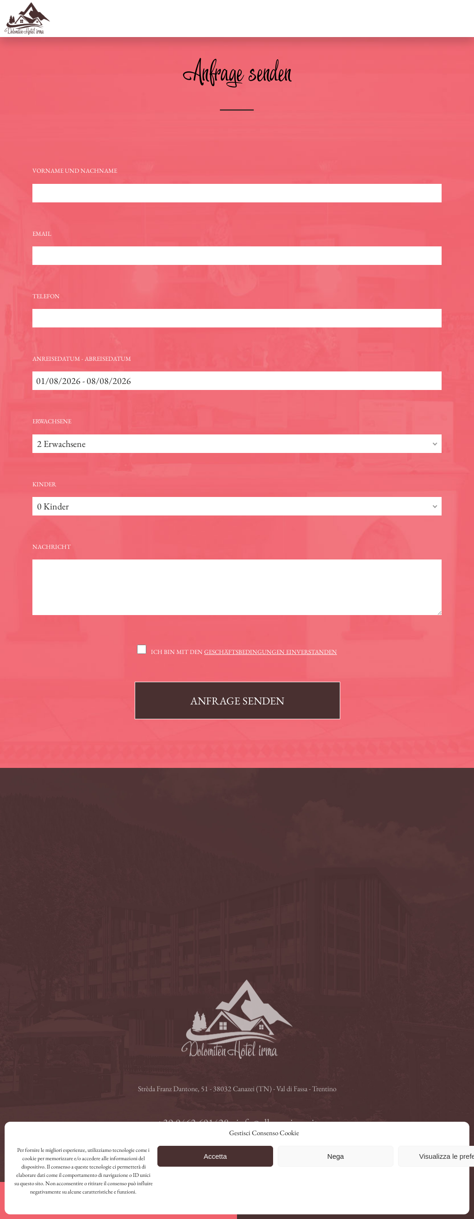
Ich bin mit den (244, 652)
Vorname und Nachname (74, 170)
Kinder (44, 484)
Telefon (46, 296)
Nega (335, 1156)
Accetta (215, 1156)
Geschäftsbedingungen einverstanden (270, 652)
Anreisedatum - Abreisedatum (81, 358)
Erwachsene (51, 421)
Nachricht (51, 546)
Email (41, 233)
